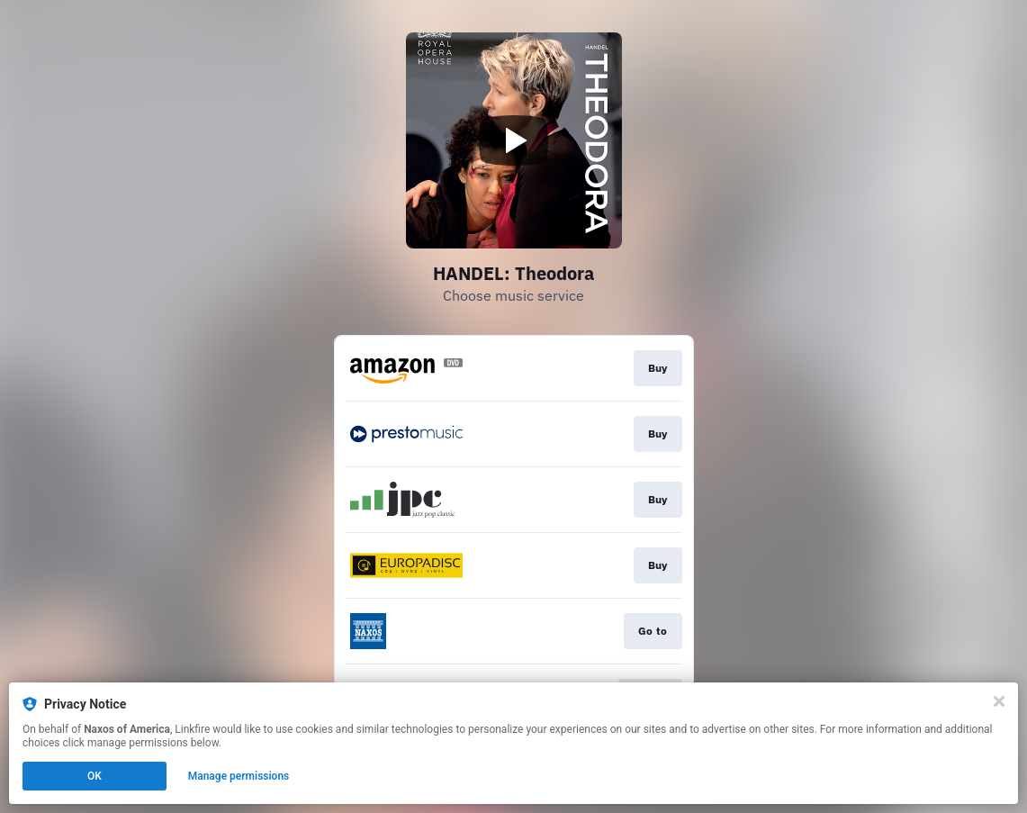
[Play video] (513, 140)
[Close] (999, 701)
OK (94, 776)
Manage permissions (239, 776)
